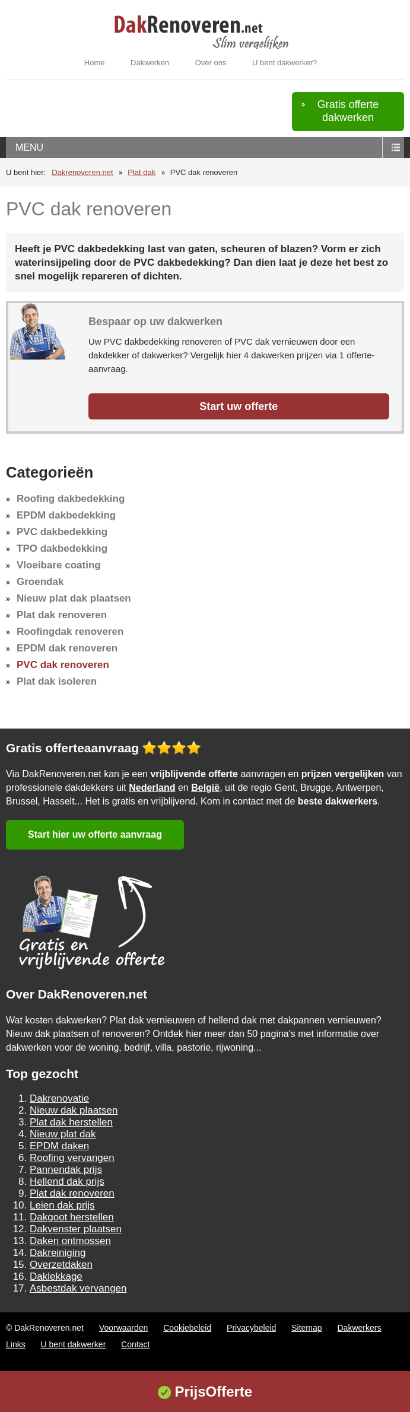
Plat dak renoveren (62, 615)
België (205, 788)
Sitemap (306, 1328)
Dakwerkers (360, 1328)
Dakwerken (150, 62)
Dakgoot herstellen (72, 1217)
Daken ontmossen (70, 1240)
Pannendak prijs (66, 1169)
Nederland (152, 788)
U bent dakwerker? (284, 62)
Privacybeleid (251, 1328)
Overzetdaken (61, 1264)
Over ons (211, 62)
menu (29, 147)
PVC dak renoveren (63, 664)
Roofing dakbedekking (71, 498)
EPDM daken (59, 1146)
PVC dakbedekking (62, 532)
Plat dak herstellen (71, 1122)
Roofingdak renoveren (70, 631)
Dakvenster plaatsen (76, 1229)
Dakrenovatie (59, 1098)
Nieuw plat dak (63, 1134)
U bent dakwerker (73, 1344)
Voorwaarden (123, 1328)
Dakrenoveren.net (82, 172)
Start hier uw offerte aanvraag (95, 834)
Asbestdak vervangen (78, 1288)
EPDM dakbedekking (66, 515)
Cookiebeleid (187, 1328)
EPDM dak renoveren (67, 648)
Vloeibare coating (59, 565)
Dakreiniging (58, 1252)
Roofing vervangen (72, 1157)
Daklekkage (56, 1276)
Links (16, 1344)
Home (94, 62)
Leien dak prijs (62, 1205)
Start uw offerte (238, 406)
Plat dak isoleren (57, 681)
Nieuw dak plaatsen (73, 1110)
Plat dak (141, 172)
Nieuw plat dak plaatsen (74, 598)
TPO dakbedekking (62, 548)
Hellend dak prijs (67, 1181)
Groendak (40, 581)
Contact (135, 1344)
